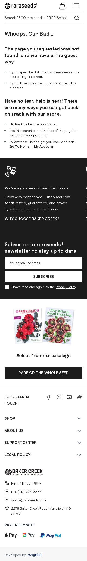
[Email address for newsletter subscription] (43, 263)
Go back (16, 124)
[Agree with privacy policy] (7, 287)
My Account (43, 146)
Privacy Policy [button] (66, 287)
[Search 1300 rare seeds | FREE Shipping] (43, 17)
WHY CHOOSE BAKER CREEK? (32, 218)
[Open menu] (76, 6)
